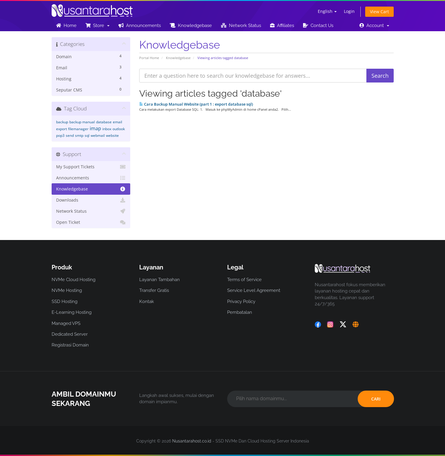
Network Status (241, 25)
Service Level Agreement (253, 290)
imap (95, 128)
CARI (375, 399)
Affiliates (282, 25)
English (327, 11)
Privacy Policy (241, 301)
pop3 (60, 135)
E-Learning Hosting (72, 312)
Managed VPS (66, 323)
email (117, 121)
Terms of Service (244, 279)
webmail (98, 135)
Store (98, 25)
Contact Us (318, 25)
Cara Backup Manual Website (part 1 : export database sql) (196, 104)
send (70, 135)
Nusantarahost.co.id (191, 441)
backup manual (82, 121)
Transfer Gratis (154, 290)
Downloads (91, 200)
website (112, 135)
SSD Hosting (64, 301)
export (61, 128)
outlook (119, 128)
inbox (106, 128)
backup (62, 121)
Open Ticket (91, 222)
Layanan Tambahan (159, 279)
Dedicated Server (70, 334)
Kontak (146, 301)
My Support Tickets (91, 166)
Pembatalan (239, 312)
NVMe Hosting (67, 290)
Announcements (140, 25)
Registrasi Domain (70, 345)
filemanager (78, 128)
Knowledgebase (191, 25)
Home (66, 25)
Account (374, 25)
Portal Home (149, 58)
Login (349, 11)
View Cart (379, 11)
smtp (79, 135)
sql (87, 135)
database (104, 121)
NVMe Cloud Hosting (73, 279)
